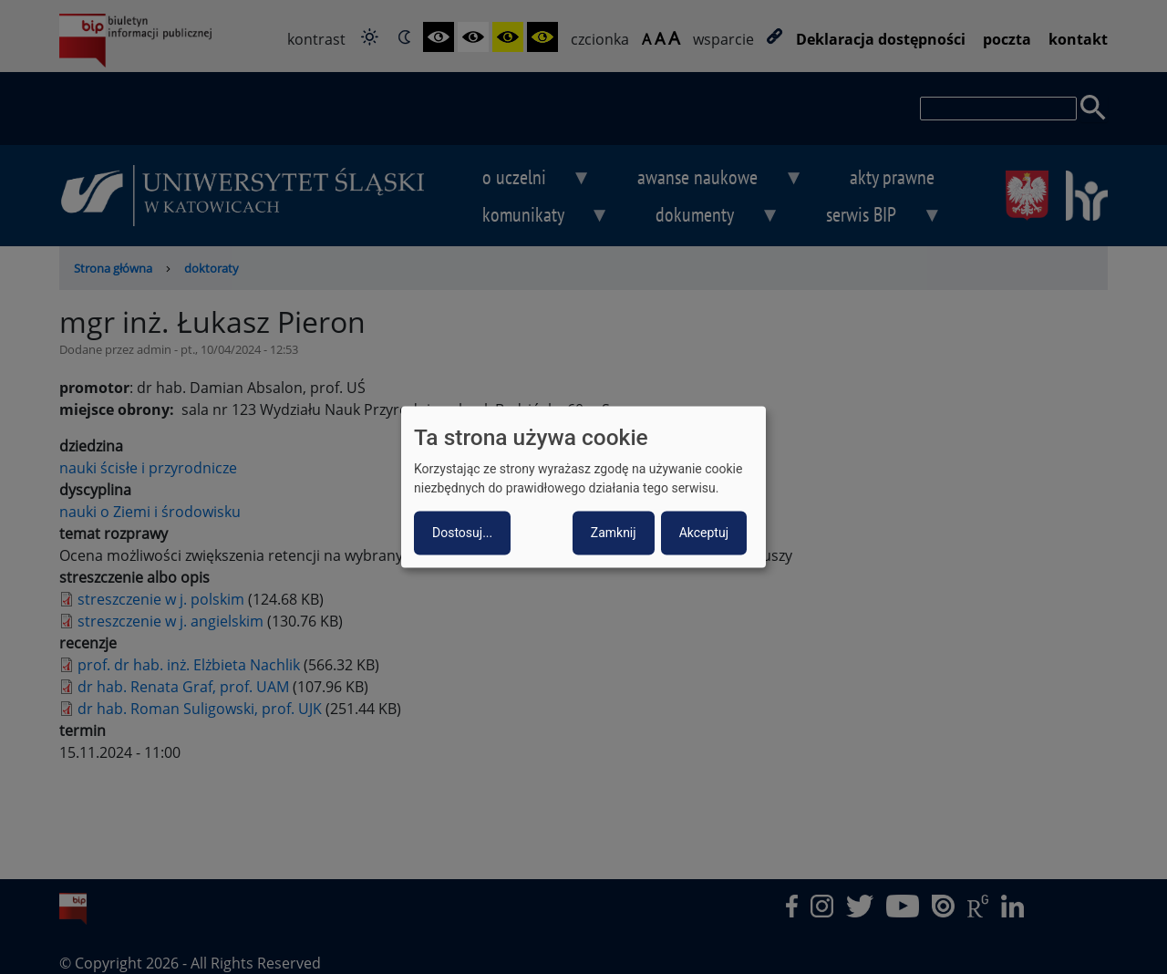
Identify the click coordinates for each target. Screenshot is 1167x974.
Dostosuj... (462, 533)
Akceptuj (703, 533)
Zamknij (613, 533)
